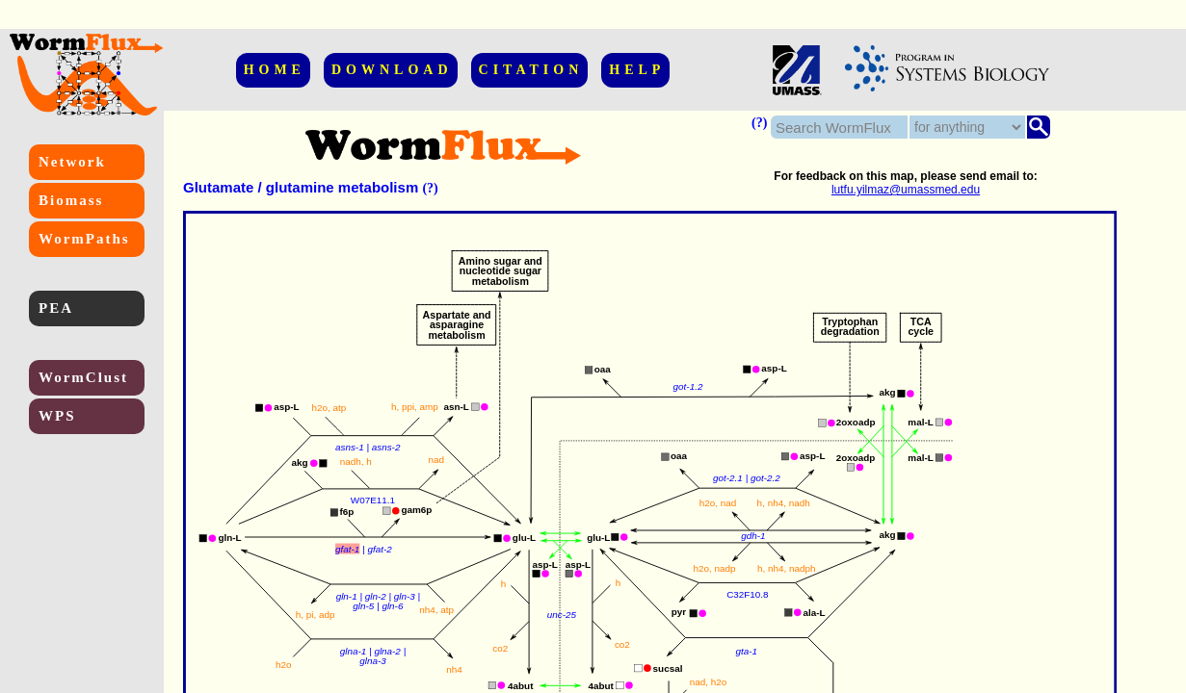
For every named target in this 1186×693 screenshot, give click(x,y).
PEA (56, 308)
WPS (57, 416)
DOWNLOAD (392, 70)
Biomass (71, 200)
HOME (274, 70)
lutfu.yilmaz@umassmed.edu (905, 189)
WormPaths (84, 238)
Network (72, 161)
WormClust (83, 377)
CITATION (531, 70)
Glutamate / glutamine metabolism (300, 187)
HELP (637, 70)
